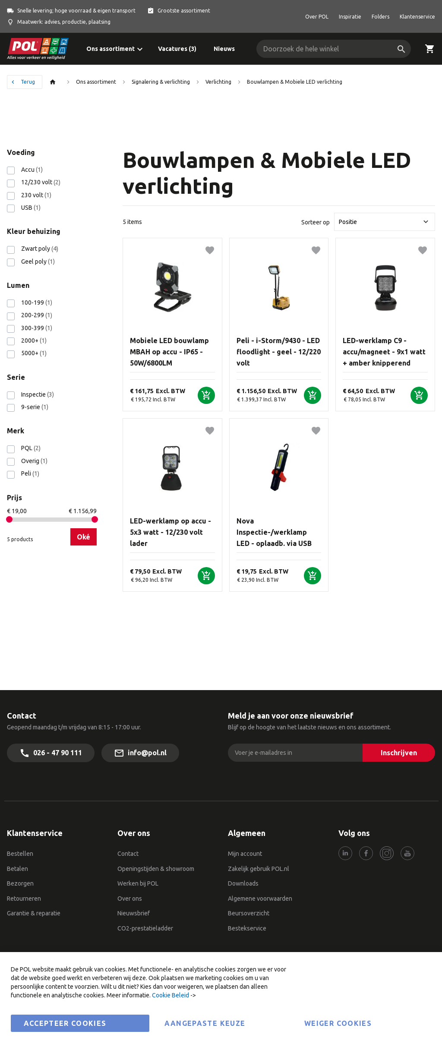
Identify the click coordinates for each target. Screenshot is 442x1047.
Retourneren (24, 898)
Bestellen (20, 853)
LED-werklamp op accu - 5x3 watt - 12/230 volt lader (170, 532)
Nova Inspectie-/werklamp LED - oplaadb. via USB (274, 532)
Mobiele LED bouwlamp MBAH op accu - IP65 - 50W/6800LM (169, 352)
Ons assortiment (96, 82)
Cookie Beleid (170, 995)
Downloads (243, 883)
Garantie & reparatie (33, 913)
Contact (128, 853)
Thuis (54, 82)
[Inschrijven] (399, 753)
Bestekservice (247, 928)
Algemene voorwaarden (260, 898)
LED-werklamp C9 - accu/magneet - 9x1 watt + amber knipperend (384, 352)
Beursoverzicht (248, 913)
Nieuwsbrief (133, 913)
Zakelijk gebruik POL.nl (258, 868)
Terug (28, 82)
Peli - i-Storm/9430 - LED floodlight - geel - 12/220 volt (279, 352)
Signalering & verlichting (161, 82)
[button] (210, 250)
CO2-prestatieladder (145, 928)
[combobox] (333, 49)
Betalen (17, 868)
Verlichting (218, 82)
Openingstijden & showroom (155, 868)
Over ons (129, 898)
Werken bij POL (137, 883)
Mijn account (245, 853)
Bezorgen (20, 883)
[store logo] (38, 49)
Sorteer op (315, 221)
